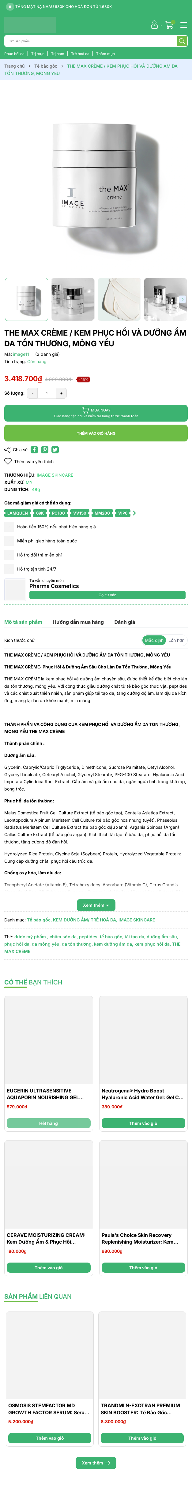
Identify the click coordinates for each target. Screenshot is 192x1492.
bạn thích (33, 982)
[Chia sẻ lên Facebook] (34, 449)
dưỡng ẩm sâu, (162, 936)
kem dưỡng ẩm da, (113, 944)
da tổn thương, (77, 944)
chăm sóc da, (64, 936)
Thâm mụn (105, 53)
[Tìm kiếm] (182, 41)
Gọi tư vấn (107, 595)
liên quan (38, 1296)
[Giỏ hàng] (170, 24)
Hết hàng (48, 1123)
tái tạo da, (135, 936)
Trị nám (58, 53)
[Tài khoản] (154, 24)
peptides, (89, 936)
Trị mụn (38, 53)
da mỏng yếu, (46, 944)
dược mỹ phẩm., (31, 936)
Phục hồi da (14, 53)
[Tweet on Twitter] (55, 449)
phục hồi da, (17, 944)
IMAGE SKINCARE (137, 919)
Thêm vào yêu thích (29, 461)
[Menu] (183, 24)
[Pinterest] (44, 449)
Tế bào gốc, (39, 919)
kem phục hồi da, (152, 944)
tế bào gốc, (111, 936)
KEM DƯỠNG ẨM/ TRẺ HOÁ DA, (85, 919)
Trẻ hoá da (80, 53)
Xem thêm (96, 1463)
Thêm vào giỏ (143, 1123)
